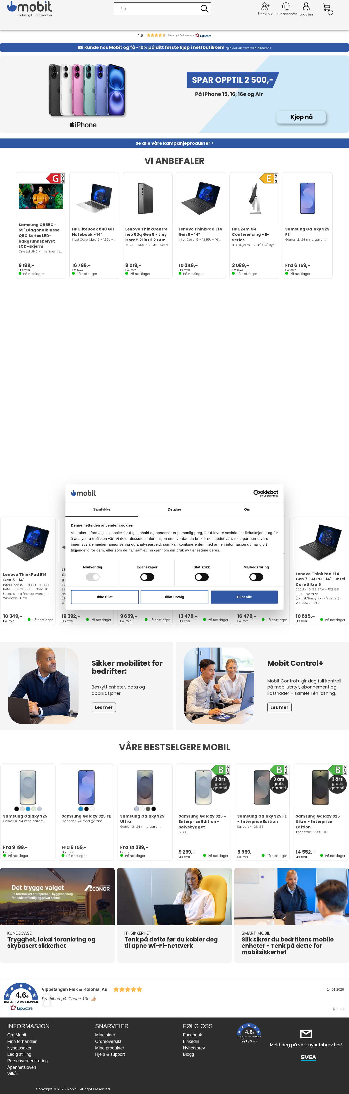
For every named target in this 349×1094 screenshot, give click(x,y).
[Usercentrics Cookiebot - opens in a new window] (257, 493)
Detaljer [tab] (174, 509)
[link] (174, 997)
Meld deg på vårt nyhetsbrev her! (306, 1045)
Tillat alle (244, 597)
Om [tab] (247, 509)
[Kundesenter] (286, 6)
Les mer (104, 707)
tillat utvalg (174, 597)
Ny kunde (265, 13)
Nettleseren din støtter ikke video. (174, 394)
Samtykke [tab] (102, 509)
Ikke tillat (104, 597)
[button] (174, 35)
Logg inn (306, 7)
